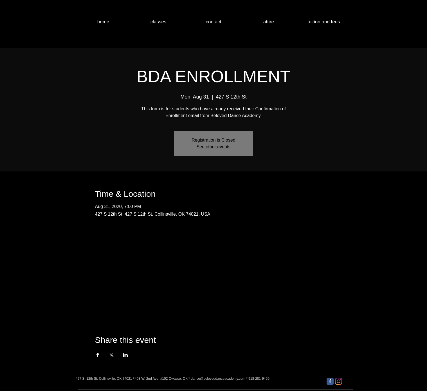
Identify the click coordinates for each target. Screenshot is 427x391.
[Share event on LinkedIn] (125, 355)
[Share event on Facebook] (97, 355)
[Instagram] (338, 381)
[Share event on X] (111, 355)
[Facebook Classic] (330, 381)
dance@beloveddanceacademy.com (218, 379)
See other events (214, 146)
